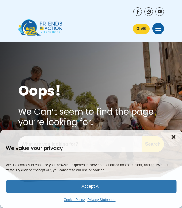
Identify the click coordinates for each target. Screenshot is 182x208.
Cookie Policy (74, 200)
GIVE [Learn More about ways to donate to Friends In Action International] (141, 28)
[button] (173, 137)
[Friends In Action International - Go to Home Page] (40, 28)
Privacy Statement (101, 200)
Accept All (91, 186)
